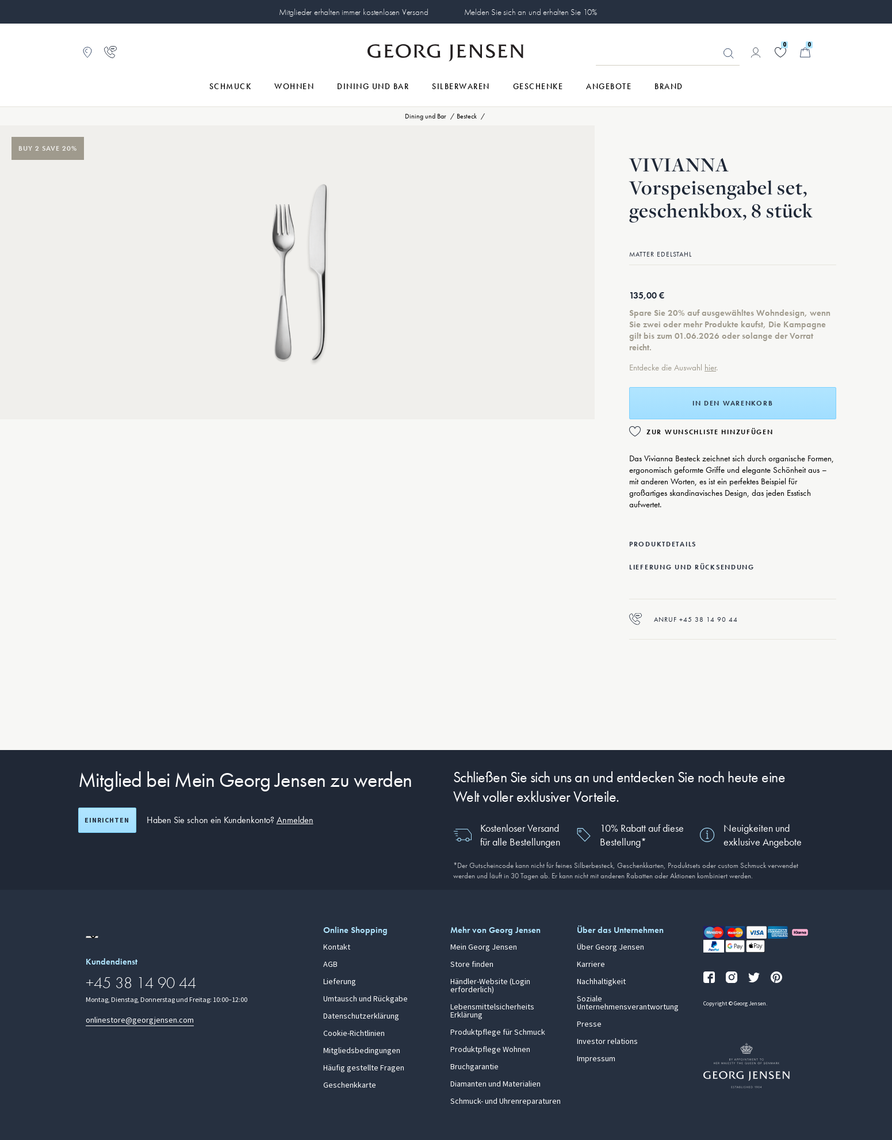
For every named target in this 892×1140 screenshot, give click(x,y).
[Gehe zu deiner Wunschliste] (780, 52)
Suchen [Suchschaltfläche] (729, 53)
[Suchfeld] (668, 53)
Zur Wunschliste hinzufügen (709, 432)
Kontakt (336, 947)
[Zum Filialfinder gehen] (87, 52)
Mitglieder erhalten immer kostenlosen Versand (353, 12)
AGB (330, 965)
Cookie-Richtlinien (354, 1034)
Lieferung (339, 982)
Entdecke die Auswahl (667, 367)
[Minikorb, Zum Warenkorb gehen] (805, 52)
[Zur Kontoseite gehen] (755, 52)
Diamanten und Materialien (495, 1084)
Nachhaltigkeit (601, 982)
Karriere (591, 965)
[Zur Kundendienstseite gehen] (110, 52)
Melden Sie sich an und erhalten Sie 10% (531, 12)
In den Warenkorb (732, 403)
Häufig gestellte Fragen (363, 1068)
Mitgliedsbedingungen (361, 1051)
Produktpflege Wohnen (490, 1050)
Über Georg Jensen (610, 947)
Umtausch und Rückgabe (365, 999)
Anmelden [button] (295, 820)
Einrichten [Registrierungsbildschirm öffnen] (107, 820)
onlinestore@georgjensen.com (140, 1020)
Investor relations (607, 1042)
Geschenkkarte (349, 1085)
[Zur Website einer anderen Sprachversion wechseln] (92, 937)
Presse (589, 1024)
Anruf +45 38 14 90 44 (683, 619)
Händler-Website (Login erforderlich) (490, 986)
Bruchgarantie (474, 1067)
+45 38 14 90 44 (141, 983)
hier (710, 367)
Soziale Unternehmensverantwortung (628, 1003)
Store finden (471, 965)
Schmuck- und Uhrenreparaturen (505, 1101)
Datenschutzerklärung (361, 1016)
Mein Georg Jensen (483, 947)
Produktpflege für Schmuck (497, 1032)
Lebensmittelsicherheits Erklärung (492, 1011)
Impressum (596, 1059)
